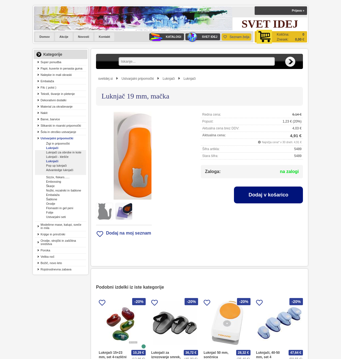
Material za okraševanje (57, 106)
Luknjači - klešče (57, 156)
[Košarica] (281, 36)
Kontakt (104, 36)
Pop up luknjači (56, 165)
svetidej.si (105, 79)
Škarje (50, 186)
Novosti (83, 36)
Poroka (45, 250)
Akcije (63, 36)
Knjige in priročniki (53, 234)
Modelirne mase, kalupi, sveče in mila (61, 226)
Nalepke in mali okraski (56, 74)
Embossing (53, 181)
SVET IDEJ (201, 36)
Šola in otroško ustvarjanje (58, 132)
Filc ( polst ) (48, 87)
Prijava (298, 10)
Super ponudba (51, 62)
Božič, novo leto (51, 263)
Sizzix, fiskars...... (58, 177)
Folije (49, 212)
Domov (44, 36)
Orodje (50, 203)
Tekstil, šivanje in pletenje (58, 93)
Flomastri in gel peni (59, 208)
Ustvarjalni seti (56, 217)
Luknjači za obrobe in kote (63, 152)
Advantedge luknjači (59, 170)
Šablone (51, 199)
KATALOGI (165, 36)
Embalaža (47, 81)
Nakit (44, 113)
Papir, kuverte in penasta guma (61, 68)
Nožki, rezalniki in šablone (63, 190)
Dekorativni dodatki (53, 100)
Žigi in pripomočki (58, 143)
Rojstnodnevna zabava (56, 269)
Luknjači (52, 148)
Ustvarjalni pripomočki (57, 138)
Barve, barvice (50, 119)
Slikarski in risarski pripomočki (61, 125)
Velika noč (47, 256)
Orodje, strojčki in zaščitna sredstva (58, 242)
